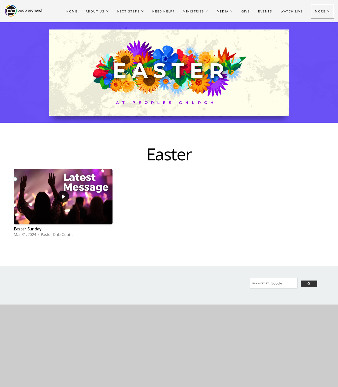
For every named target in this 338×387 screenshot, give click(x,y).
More (322, 11)
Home (71, 11)
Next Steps (130, 11)
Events (265, 11)
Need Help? (163, 11)
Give (245, 11)
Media (225, 11)
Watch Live (292, 11)
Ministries (196, 11)
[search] (273, 283)
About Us (97, 11)
